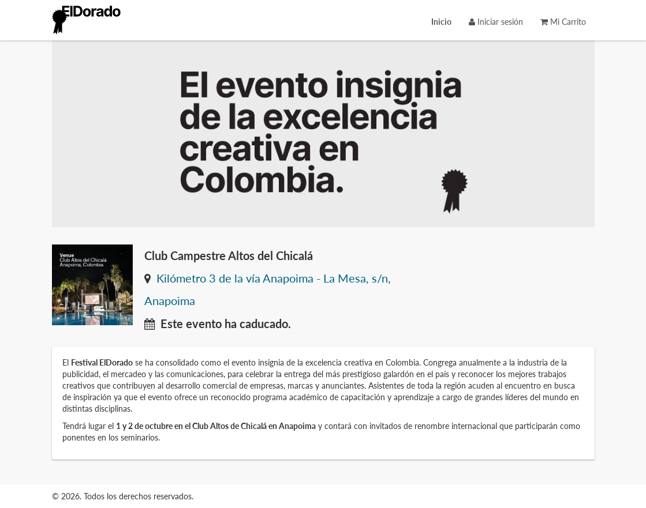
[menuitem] (441, 21)
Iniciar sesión (496, 22)
